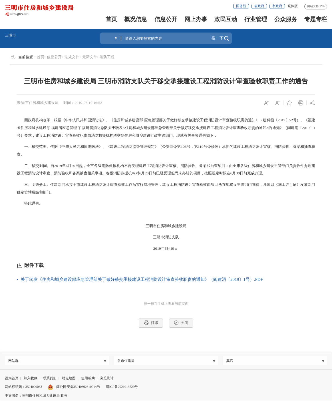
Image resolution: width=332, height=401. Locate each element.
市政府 (277, 6)
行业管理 (255, 19)
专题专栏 (315, 19)
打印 (151, 322)
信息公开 (165, 19)
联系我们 (50, 379)
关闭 (181, 322)
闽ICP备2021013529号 (122, 388)
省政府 (259, 6)
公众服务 (285, 19)
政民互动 (225, 19)
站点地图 (69, 379)
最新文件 (89, 57)
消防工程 (107, 57)
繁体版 (292, 6)
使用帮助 (88, 379)
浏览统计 (107, 379)
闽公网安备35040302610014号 (74, 388)
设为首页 (12, 379)
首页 (111, 19)
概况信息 (135, 19)
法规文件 (72, 57)
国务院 (241, 6)
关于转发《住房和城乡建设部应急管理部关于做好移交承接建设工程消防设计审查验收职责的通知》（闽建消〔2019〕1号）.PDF (142, 279)
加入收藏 (30, 379)
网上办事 (195, 19)
